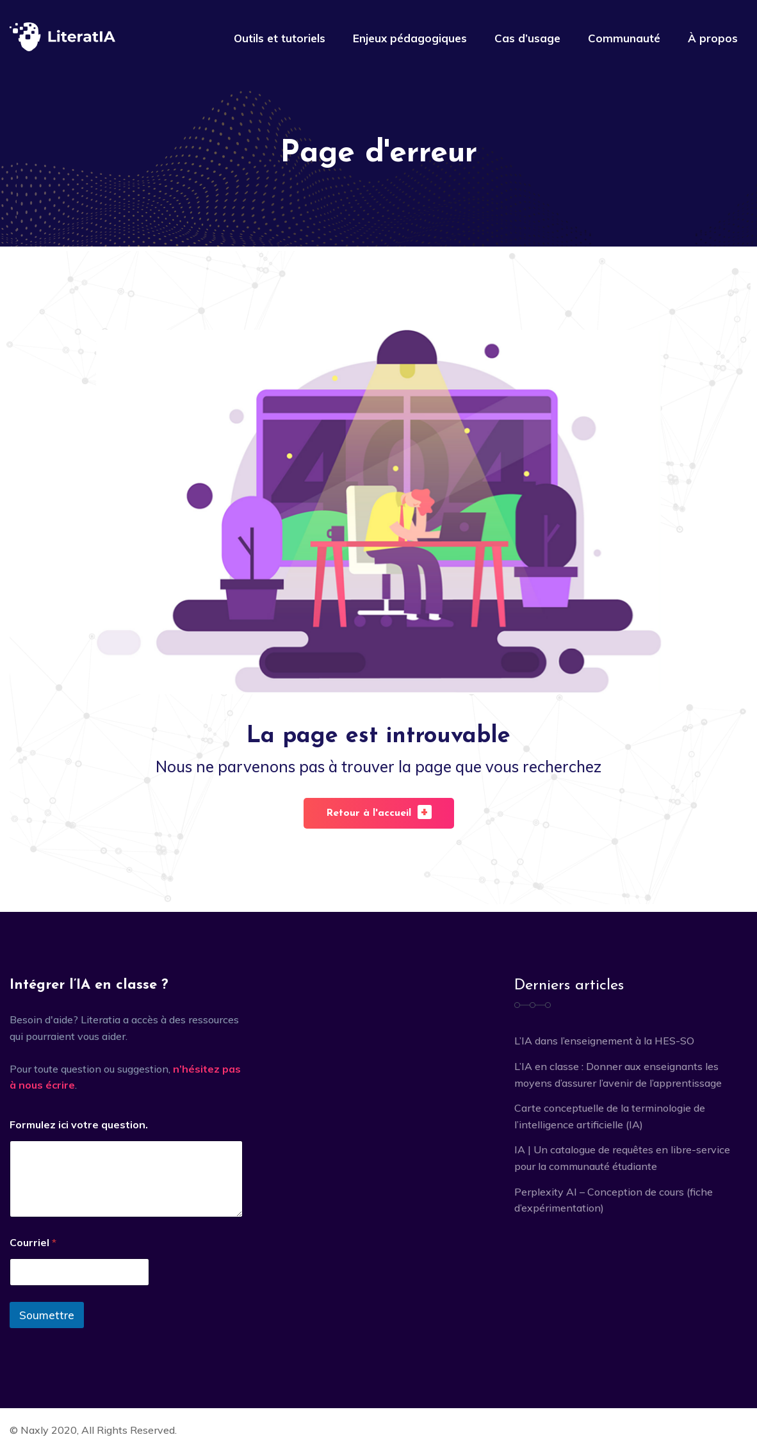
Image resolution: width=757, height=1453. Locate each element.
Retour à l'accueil (379, 812)
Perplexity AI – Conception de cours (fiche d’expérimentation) (613, 1200)
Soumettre (46, 1315)
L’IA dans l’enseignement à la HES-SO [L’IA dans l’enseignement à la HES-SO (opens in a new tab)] (604, 1040)
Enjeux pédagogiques (410, 38)
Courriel (33, 1243)
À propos (713, 38)
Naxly (34, 1430)
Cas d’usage (527, 38)
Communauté (624, 38)
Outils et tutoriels (279, 38)
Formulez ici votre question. (79, 1125)
